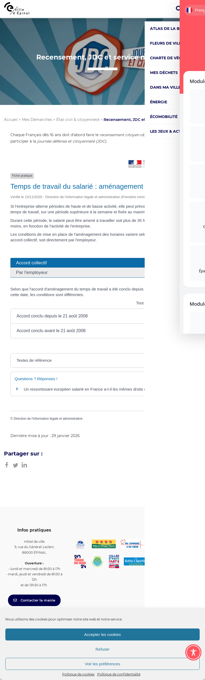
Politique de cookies (78, 674)
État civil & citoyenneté (77, 119)
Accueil (11, 119)
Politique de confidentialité (118, 674)
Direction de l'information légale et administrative (48, 418)
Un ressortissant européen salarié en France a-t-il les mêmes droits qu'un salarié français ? (104, 389)
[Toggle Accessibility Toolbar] (193, 652)
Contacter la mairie (34, 600)
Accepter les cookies (102, 634)
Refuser (103, 649)
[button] (102, 316)
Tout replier (149, 303)
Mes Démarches (37, 119)
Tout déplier (181, 303)
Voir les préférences (102, 664)
